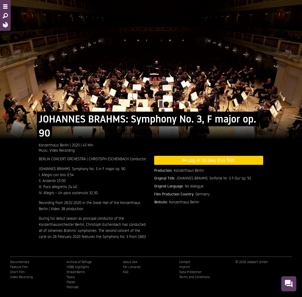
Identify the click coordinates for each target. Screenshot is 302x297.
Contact (184, 262)
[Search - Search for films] (5, 15)
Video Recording (62, 150)
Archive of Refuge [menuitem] (79, 262)
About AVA (130, 262)
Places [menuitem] (70, 282)
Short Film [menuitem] (17, 272)
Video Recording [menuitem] (21, 277)
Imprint (184, 267)
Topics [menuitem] (70, 277)
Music (43, 150)
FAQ (125, 272)
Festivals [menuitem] (72, 287)
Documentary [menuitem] (19, 262)
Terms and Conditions (194, 277)
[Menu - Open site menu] (5, 6)
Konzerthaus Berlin (184, 201)
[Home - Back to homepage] (5, 24)
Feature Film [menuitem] (19, 267)
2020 (76, 144)
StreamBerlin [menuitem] (75, 272)
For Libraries (132, 267)
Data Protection (190, 272)
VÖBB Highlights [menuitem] (77, 267)
